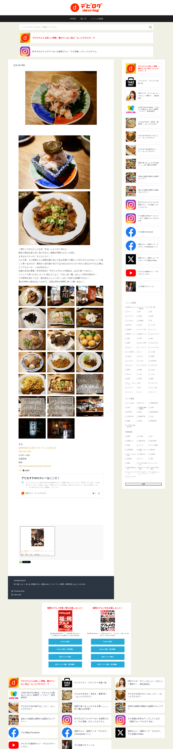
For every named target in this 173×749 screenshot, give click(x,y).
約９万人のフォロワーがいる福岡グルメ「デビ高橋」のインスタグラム (64, 51)
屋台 (151, 458)
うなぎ (140, 361)
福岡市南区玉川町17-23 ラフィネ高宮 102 (37, 448)
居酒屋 (33, 561)
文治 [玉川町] (19, 65)
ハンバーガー (154, 347)
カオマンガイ (154, 334)
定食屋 (128, 458)
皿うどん (141, 403)
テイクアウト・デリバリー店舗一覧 (148, 82)
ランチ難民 (60, 561)
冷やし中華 (141, 343)
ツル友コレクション (154, 472)
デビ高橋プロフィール (146, 286)
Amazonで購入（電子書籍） (65, 625)
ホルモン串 (153, 343)
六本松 (140, 436)
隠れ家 (152, 450)
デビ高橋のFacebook (145, 232)
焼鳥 (151, 316)
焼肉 (139, 316)
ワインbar (153, 387)
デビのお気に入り (142, 463)
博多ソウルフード (142, 450)
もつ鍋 (152, 352)
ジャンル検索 (97, 19)
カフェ (140, 458)
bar (139, 387)
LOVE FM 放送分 (154, 468)
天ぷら (140, 356)
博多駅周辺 (153, 403)
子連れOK (141, 454)
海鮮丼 (128, 329)
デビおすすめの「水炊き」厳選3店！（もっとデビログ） (148, 123)
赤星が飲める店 (130, 468)
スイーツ (152, 392)
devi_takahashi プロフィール (45, 741)
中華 (139, 338)
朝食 (127, 445)
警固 (127, 421)
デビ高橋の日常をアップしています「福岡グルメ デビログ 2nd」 (148, 218)
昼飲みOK (45, 561)
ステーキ (129, 316)
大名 (151, 416)
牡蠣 (139, 370)
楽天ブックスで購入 (65, 633)
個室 (127, 463)
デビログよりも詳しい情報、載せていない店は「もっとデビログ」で (63, 38)
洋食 (139, 378)
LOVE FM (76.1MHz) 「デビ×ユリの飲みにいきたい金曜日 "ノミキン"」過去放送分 (148, 109)
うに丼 (152, 325)
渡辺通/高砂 (153, 412)
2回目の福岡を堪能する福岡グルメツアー (148, 177)
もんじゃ (129, 365)
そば (139, 374)
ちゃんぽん (129, 403)
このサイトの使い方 (67, 741)
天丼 (139, 325)
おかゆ (152, 370)
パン (139, 392)
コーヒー (129, 392)
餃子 (151, 338)
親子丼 (128, 325)
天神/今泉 (129, 416)
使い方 (83, 19)
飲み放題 (152, 441)
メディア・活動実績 (142, 308)
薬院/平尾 (141, 416)
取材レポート (130, 307)
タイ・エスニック (130, 383)
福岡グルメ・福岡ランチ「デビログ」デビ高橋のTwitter (148, 259)
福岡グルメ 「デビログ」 (23, 741)
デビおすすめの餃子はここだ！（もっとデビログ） (147, 150)
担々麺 (16, 561)
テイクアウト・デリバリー (142, 473)
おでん (128, 374)
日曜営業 (68, 561)
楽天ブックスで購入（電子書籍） (65, 641)
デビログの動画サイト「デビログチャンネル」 (148, 273)
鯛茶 (127, 370)
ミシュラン (153, 463)
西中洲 (128, 412)
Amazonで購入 (65, 618)
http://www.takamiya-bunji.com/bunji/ (35, 466)
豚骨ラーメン (130, 334)
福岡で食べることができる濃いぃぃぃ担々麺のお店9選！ (148, 164)
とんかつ (129, 361)
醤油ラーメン (142, 334)
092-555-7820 (25, 451)
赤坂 (139, 421)
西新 (127, 436)
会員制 (152, 454)
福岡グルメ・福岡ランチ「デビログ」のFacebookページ (148, 245)
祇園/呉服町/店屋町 (142, 408)
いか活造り (129, 352)
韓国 (151, 378)
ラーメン (152, 329)
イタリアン (153, 383)
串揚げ (152, 356)
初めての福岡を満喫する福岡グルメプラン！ (148, 191)
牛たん (128, 347)
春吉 (139, 412)
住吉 (127, 407)
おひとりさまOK (79, 561)
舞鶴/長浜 (153, 421)
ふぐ (139, 352)
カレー (22, 561)
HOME (73, 19)
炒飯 (127, 343)
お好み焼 (152, 361)
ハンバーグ (141, 347)
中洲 (151, 407)
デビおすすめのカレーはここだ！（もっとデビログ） (148, 137)
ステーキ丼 (141, 329)
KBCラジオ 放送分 (142, 468)
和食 (127, 378)
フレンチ (129, 387)
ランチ (52, 561)
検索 (79, 741)
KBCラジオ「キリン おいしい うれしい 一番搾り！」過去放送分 (148, 95)
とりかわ (129, 320)
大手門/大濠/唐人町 (130, 426)
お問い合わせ (89, 741)
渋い (38, 561)
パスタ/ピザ (142, 365)
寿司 (127, 338)
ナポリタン (153, 365)
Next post (17, 571)
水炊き (128, 356)
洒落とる (129, 441)
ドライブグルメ (130, 477)
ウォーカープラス (130, 472)
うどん (152, 374)
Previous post (19, 567)
